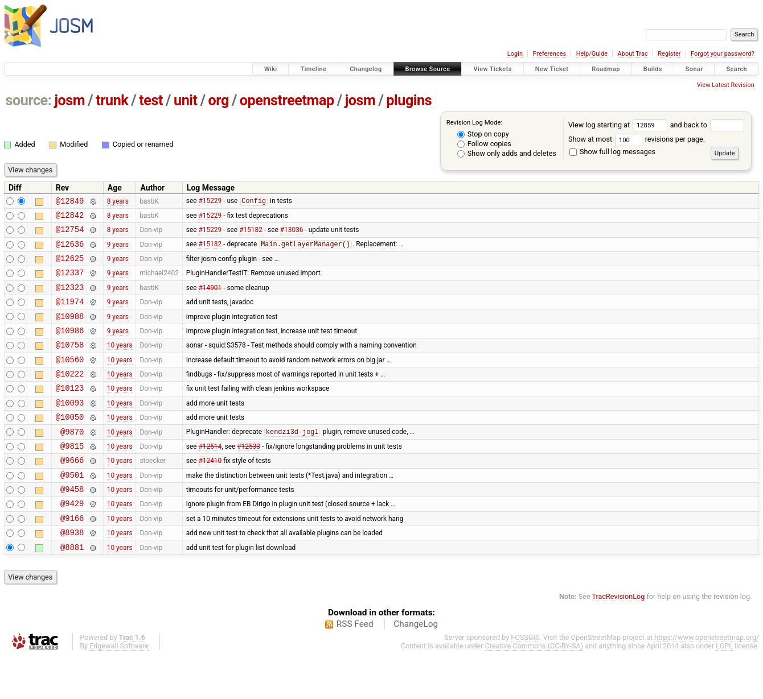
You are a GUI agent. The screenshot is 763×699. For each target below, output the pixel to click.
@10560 (70, 379)
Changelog (366, 69)
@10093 (70, 428)
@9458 (72, 524)
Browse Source (427, 69)
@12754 (70, 234)
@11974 (70, 314)
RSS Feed (355, 666)
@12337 (70, 282)
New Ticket (552, 69)
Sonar (694, 69)
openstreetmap (287, 100)
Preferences (549, 53)
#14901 (209, 299)
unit (186, 100)
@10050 (70, 444)
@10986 (70, 347)
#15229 (209, 202)
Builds (652, 69)
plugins (409, 100)
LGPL (724, 688)
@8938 (72, 573)
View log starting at (619, 125)
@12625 (70, 266)
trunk (112, 100)
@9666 (72, 492)
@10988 (70, 331)
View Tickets (492, 69)
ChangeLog (415, 666)
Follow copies (484, 143)
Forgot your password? (722, 53)
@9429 (72, 540)
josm (69, 100)
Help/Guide (592, 53)
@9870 (72, 460)
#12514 (209, 476)
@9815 (72, 476)
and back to (707, 125)
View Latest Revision (725, 85)
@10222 (70, 395)
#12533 (248, 476)
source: (29, 100)
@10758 (70, 363)
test (151, 100)
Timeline (313, 69)
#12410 (209, 493)
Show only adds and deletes (506, 153)
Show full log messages (612, 151)
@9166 (72, 557)
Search (736, 69)
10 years (120, 363)
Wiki (270, 69)
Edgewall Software (119, 688)
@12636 (70, 250)
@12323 (70, 298)
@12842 (70, 218)
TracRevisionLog (618, 639)
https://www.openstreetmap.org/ (706, 680)
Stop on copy (483, 134)
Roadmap (606, 69)
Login (515, 53)
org (218, 100)
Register (669, 53)
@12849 (70, 202)
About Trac (633, 53)
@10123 (70, 411)
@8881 (72, 589)
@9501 (72, 508)
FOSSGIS (525, 680)
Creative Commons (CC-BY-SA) (534, 688)
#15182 (250, 234)
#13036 (291, 234)
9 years (118, 250)
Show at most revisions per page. (636, 139)
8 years (118, 202)
